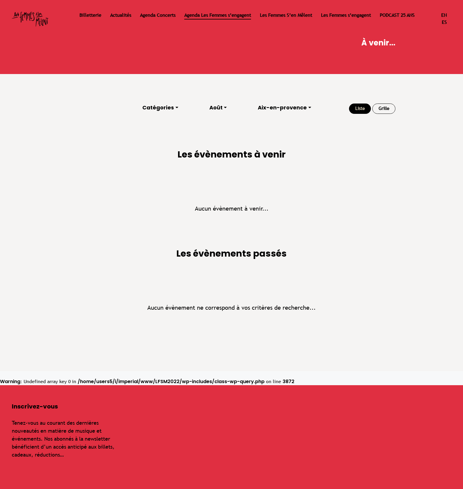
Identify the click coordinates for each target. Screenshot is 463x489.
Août (216, 107)
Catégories (158, 107)
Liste (360, 108)
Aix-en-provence (282, 107)
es (444, 22)
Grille (384, 108)
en (444, 15)
